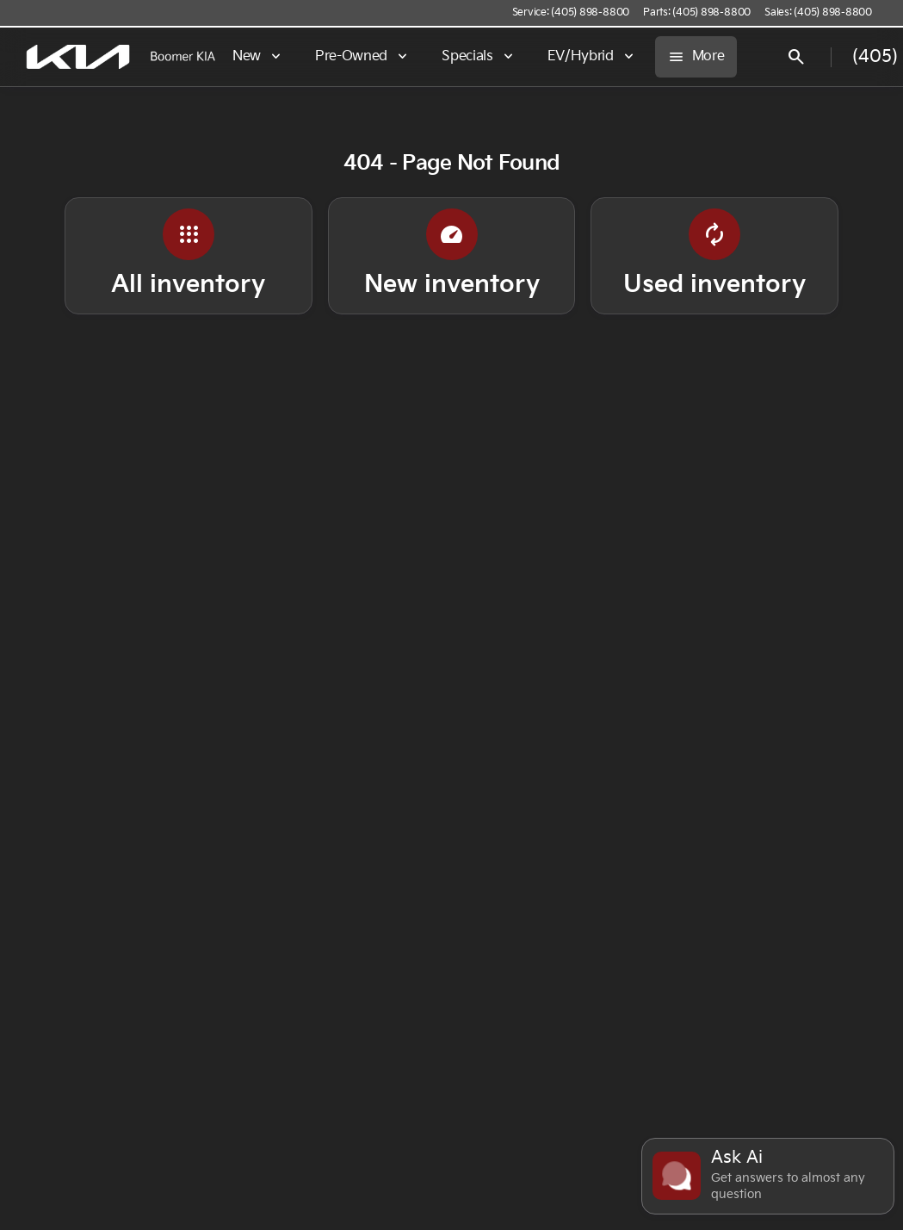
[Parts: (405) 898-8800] (697, 13)
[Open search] (796, 57)
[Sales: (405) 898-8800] (818, 13)
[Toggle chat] (767, 1176)
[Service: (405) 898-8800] (571, 13)
